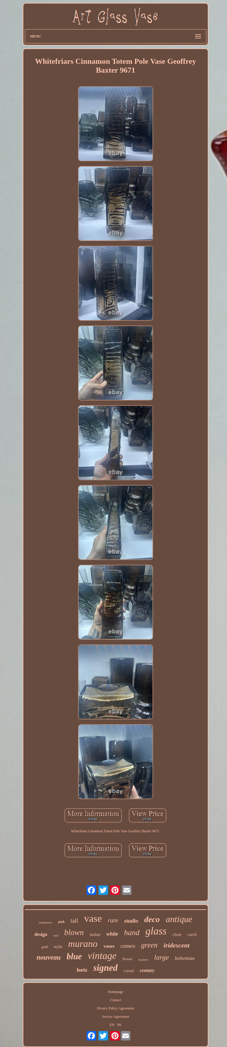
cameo (128, 946)
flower (127, 959)
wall (55, 935)
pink (61, 922)
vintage (102, 955)
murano (83, 943)
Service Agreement (115, 1017)
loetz (82, 970)
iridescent (176, 945)
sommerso (45, 922)
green (149, 945)
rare (113, 920)
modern (143, 959)
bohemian (184, 958)
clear (177, 934)
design (40, 934)
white (112, 934)
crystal (129, 970)
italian (95, 934)
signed (105, 968)
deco (152, 919)
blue (74, 956)
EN (112, 1025)
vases (109, 946)
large (161, 957)
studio (131, 921)
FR (119, 1025)
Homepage (115, 992)
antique (179, 919)
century (147, 970)
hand (132, 932)
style (58, 946)
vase (93, 918)
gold (45, 947)
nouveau (49, 957)
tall (74, 920)
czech (192, 934)
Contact (115, 1000)
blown (74, 932)
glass (156, 931)
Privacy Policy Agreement (115, 1008)
